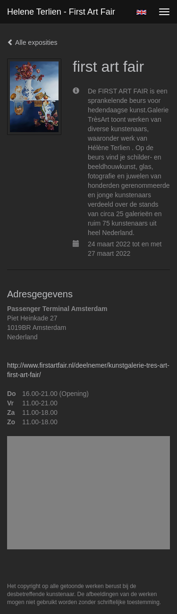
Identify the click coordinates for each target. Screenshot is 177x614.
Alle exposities (32, 42)
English (141, 12)
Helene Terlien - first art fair (61, 12)
